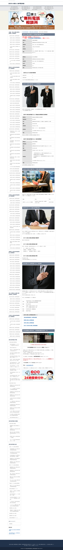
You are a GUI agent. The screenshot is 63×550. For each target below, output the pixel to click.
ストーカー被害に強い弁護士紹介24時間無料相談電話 (15, 389)
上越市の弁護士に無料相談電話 (15, 202)
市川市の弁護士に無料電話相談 (15, 122)
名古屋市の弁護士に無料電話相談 (15, 232)
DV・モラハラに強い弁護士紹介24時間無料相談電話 (15, 481)
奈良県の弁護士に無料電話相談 (14, 287)
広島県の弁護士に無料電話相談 (14, 303)
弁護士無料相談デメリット (13, 517)
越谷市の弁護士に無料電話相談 (15, 105)
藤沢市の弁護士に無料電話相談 (15, 188)
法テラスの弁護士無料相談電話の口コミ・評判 (15, 440)
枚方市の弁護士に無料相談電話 (15, 263)
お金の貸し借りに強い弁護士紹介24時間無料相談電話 (15, 453)
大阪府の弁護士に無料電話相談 (14, 259)
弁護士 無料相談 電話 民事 (14, 8)
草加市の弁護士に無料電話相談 (15, 111)
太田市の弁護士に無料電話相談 (15, 93)
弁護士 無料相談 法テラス (14, 9)
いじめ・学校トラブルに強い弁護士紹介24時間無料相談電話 (15, 412)
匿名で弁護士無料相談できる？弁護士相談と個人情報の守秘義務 (15, 379)
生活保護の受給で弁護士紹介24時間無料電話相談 (15, 405)
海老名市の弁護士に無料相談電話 (15, 191)
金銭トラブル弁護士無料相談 (14, 446)
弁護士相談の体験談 (12, 423)
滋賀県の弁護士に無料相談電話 (14, 255)
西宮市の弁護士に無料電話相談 (15, 285)
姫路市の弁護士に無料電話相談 (15, 278)
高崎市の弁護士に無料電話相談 (15, 89)
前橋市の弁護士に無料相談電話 (15, 91)
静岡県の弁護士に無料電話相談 (29, 320)
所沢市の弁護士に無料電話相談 (15, 107)
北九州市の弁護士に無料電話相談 (15, 322)
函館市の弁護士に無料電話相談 (15, 42)
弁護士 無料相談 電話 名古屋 (48, 8)
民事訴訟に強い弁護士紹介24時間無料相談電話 (15, 386)
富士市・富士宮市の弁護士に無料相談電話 (30, 325)
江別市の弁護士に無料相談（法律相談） (15, 47)
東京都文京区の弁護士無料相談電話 (15, 145)
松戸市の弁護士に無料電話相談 (15, 120)
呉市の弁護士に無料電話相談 (14, 307)
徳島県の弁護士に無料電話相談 (14, 311)
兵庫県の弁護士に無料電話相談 (14, 274)
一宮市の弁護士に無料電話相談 (15, 239)
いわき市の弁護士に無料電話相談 (15, 61)
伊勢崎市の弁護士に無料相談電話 (15, 96)
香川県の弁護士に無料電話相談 (14, 309)
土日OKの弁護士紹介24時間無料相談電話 (15, 399)
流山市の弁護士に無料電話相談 (15, 126)
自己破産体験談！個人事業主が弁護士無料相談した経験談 (15, 456)
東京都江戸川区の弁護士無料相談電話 (15, 164)
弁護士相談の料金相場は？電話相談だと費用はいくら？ (15, 357)
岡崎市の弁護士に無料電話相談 (15, 237)
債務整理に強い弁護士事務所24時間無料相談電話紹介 (15, 459)
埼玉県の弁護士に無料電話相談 (14, 98)
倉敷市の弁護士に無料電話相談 (15, 298)
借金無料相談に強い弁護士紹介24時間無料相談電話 (15, 449)
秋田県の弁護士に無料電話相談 (14, 51)
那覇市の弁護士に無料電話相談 (15, 336)
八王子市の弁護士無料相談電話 (15, 166)
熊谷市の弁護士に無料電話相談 (15, 109)
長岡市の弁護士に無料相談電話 (15, 200)
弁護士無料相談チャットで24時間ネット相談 (15, 495)
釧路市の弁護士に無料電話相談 (15, 44)
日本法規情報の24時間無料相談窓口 (34, 38)
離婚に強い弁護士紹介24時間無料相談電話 (15, 477)
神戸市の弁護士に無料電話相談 (15, 276)
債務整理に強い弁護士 (13, 515)
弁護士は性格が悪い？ (13, 347)
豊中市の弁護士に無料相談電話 (15, 270)
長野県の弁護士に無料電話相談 (14, 211)
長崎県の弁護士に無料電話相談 (14, 327)
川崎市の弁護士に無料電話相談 (15, 177)
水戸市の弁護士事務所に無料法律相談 (15, 74)
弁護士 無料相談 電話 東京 (26, 8)
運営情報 (10, 523)
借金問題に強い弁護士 (13, 513)
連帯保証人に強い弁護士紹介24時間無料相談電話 (15, 462)
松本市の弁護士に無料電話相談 (15, 215)
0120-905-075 (29, 365)
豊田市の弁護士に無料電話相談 (15, 235)
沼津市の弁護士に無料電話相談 (29, 322)
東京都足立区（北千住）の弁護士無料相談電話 (15, 132)
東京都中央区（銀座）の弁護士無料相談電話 (15, 157)
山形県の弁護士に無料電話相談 (14, 56)
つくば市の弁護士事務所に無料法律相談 (15, 77)
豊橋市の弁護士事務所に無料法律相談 (15, 242)
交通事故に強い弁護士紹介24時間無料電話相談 (15, 429)
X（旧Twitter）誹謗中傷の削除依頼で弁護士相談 (15, 502)
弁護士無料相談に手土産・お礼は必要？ (15, 373)
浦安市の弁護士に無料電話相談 (15, 124)
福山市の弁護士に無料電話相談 (15, 305)
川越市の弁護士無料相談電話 (14, 103)
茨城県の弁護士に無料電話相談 (14, 70)
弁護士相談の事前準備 (13, 342)
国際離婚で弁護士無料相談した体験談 (15, 426)
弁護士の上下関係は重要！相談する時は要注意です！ (15, 350)
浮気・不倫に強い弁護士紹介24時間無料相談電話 (15, 474)
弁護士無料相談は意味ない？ (14, 417)
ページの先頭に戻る (51, 538)
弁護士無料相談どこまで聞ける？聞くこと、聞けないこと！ (15, 366)
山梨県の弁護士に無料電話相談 (14, 209)
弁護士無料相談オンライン (13, 488)
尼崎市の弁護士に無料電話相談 (15, 283)
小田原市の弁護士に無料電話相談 (15, 185)
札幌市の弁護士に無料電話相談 (15, 37)
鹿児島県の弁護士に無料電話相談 (14, 331)
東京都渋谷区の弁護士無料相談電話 (15, 151)
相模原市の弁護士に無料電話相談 (15, 180)
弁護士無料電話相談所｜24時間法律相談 (30, 317)
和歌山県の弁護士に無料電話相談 (14, 289)
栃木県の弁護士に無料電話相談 (14, 84)
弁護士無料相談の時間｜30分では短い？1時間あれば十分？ (15, 376)
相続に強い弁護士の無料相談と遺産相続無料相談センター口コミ (15, 433)
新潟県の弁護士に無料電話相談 (14, 198)
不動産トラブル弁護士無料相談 (14, 483)
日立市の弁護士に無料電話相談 (15, 82)
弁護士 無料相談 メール (26, 9)
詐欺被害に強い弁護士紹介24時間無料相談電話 (15, 392)
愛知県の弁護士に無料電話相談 (14, 229)
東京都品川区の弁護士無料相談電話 (15, 135)
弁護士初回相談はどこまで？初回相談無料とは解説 (15, 370)
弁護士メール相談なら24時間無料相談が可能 (15, 491)
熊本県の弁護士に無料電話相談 (14, 329)
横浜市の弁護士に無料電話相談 (15, 175)
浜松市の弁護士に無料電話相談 (16, 3)
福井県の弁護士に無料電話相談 (14, 207)
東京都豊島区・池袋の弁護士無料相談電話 (15, 141)
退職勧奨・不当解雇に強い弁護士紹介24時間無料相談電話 (15, 511)
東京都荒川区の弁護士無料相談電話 (15, 154)
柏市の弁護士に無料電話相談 (14, 118)
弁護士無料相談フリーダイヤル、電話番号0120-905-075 (14, 345)
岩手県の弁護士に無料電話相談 (14, 49)
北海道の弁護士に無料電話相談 (14, 35)
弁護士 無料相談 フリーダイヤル (37, 9)
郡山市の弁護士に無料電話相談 (15, 63)
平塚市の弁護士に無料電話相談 (15, 182)
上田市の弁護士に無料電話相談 (15, 213)
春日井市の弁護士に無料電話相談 (15, 245)
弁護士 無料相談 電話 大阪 (37, 8)
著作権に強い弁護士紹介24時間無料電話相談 (15, 408)
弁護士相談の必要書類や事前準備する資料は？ (15, 353)
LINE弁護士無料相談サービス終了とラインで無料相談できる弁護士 (15, 498)
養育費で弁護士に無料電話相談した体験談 (15, 437)
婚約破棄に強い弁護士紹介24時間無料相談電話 (15, 471)
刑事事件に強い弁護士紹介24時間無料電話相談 (15, 395)
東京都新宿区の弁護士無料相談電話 (15, 138)
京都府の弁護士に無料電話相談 (14, 257)
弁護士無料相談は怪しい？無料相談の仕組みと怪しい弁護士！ (15, 363)
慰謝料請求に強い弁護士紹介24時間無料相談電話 (15, 468)
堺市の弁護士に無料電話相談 (14, 261)
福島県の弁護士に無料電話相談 (14, 58)
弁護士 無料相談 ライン (49, 9)
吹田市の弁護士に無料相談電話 (15, 272)
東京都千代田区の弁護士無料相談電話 (15, 161)
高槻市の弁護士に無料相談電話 (15, 265)
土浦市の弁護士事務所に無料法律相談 (15, 80)
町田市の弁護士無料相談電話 (14, 168)
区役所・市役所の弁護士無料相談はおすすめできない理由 (15, 360)
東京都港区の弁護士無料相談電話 (15, 148)
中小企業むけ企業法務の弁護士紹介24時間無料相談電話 (15, 415)
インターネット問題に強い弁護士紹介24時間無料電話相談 (15, 505)
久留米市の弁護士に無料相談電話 (15, 325)
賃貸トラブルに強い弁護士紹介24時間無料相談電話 (15, 486)
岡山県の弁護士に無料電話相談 (14, 296)
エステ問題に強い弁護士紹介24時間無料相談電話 (15, 402)
